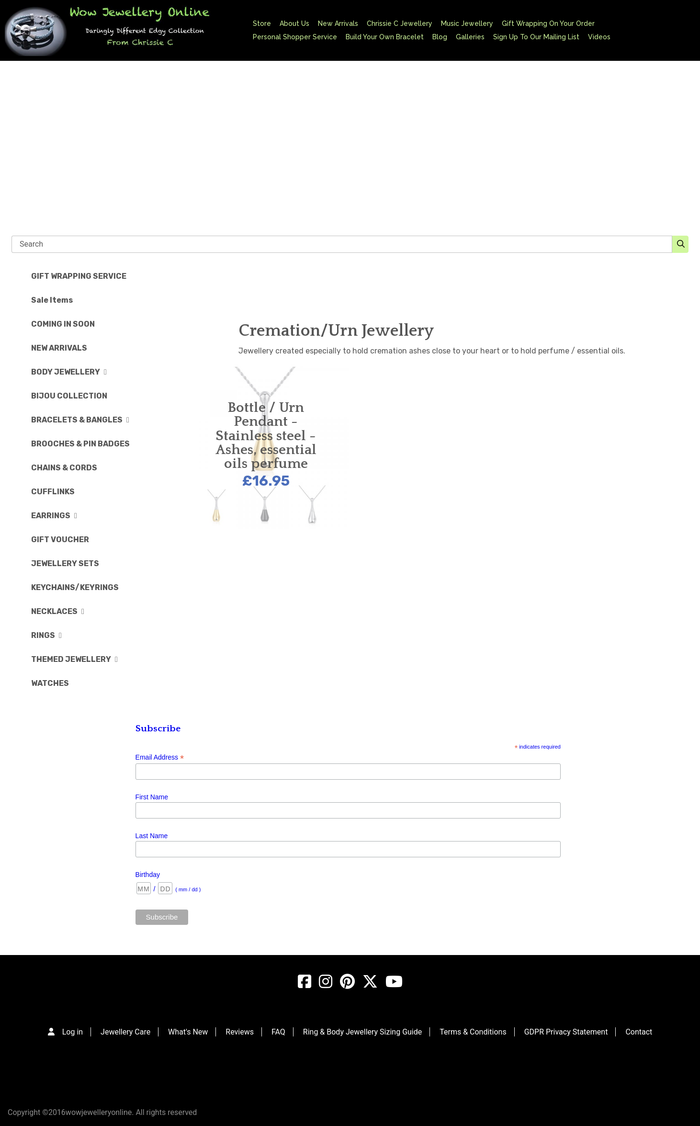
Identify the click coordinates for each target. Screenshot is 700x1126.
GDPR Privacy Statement (566, 1031)
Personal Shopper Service (295, 37)
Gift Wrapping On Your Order (548, 23)
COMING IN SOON (63, 324)
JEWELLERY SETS (65, 563)
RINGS (46, 635)
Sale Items (52, 300)
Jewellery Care (125, 1031)
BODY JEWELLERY (69, 371)
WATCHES (50, 683)
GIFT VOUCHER (60, 539)
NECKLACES (57, 611)
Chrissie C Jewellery (399, 23)
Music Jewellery (467, 23)
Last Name (151, 836)
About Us (294, 23)
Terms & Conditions (473, 1031)
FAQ (278, 1031)
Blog (439, 37)
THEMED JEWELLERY (74, 659)
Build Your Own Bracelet (385, 37)
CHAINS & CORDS (64, 467)
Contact (638, 1031)
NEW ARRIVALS (59, 348)
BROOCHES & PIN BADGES (80, 443)
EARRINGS (54, 515)
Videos (599, 37)
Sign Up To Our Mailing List (536, 37)
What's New (188, 1031)
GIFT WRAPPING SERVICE (78, 276)
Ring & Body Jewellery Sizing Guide (362, 1031)
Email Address (159, 757)
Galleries (470, 37)
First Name (151, 797)
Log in (72, 1031)
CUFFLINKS (53, 491)
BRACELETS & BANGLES (80, 419)
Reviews (240, 1031)
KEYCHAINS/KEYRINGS (75, 587)
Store (262, 23)
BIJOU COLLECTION (69, 395)
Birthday (147, 874)
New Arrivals (338, 23)
